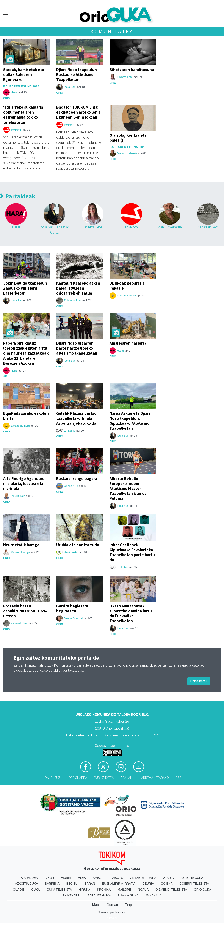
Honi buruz (51, 778)
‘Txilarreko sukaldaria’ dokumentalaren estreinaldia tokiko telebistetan (23, 115)
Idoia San (69, 87)
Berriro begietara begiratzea (72, 608)
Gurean (112, 905)
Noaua (143, 889)
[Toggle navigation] (6, 14)
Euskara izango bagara (76, 478)
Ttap (128, 905)
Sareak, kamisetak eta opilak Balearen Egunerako (23, 74)
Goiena (166, 883)
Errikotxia (69, 430)
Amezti (98, 877)
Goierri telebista (194, 883)
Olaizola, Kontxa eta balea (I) (128, 138)
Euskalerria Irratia (118, 883)
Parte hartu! (199, 681)
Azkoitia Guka (26, 883)
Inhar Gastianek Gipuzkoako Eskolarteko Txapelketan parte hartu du (132, 552)
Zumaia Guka (128, 895)
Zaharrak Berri (208, 227)
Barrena (52, 883)
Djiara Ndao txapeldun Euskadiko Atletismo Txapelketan (76, 74)
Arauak (126, 778)
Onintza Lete (125, 77)
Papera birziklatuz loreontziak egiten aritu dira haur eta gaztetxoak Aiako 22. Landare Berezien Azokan (26, 353)
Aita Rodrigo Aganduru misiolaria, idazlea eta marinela (24, 483)
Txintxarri (72, 895)
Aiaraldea (29, 877)
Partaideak (17, 196)
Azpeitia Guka (191, 877)
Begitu (72, 883)
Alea (82, 877)
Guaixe (18, 889)
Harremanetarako (154, 778)
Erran (90, 883)
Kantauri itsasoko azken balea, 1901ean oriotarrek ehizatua (78, 288)
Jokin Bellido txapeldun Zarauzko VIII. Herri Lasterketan (25, 288)
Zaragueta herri (126, 295)
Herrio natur (71, 552)
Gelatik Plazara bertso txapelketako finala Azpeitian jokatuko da (76, 418)
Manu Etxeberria (127, 153)
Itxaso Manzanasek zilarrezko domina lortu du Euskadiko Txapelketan (131, 613)
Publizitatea (104, 778)
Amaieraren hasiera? (128, 343)
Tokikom (16, 129)
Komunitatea (112, 31)
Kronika (104, 889)
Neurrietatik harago (21, 544)
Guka (35, 889)
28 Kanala (153, 895)
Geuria (148, 883)
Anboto (117, 877)
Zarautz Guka (99, 895)
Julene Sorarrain (74, 618)
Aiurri (66, 877)
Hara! (14, 92)
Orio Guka (202, 889)
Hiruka (84, 889)
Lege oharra (77, 778)
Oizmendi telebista (171, 889)
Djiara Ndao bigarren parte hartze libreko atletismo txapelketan (76, 348)
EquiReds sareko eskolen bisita (26, 416)
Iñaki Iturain (18, 495)
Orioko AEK (71, 486)
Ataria (168, 877)
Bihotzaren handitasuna (132, 69)
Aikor (49, 877)
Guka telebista (59, 889)
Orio (6, 98)
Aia (5, 376)
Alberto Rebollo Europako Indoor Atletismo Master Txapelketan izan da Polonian (128, 488)
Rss (179, 778)
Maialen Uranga (20, 552)
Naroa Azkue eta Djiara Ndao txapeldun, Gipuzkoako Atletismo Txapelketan (130, 421)
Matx (96, 905)
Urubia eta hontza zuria (77, 544)
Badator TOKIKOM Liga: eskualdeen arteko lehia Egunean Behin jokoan (78, 112)
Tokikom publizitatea (111, 912)
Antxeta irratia (143, 877)
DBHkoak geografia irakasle (127, 285)
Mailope (124, 889)
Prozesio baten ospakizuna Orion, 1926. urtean (25, 610)
